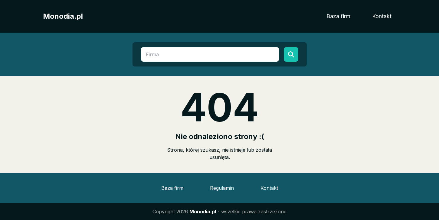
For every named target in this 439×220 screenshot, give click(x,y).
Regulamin (222, 188)
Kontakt (381, 16)
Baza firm (338, 16)
